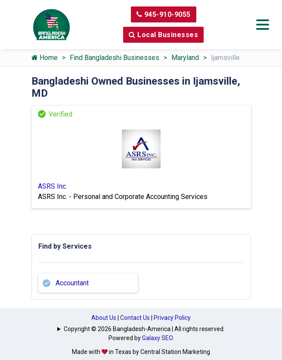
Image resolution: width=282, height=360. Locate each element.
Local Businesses (163, 35)
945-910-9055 (163, 14)
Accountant (72, 283)
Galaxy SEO (157, 338)
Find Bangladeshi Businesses (114, 58)
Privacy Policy (172, 317)
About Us (103, 317)
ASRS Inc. (52, 186)
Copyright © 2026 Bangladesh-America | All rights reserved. (144, 328)
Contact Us (135, 317)
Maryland (185, 58)
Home (44, 58)
